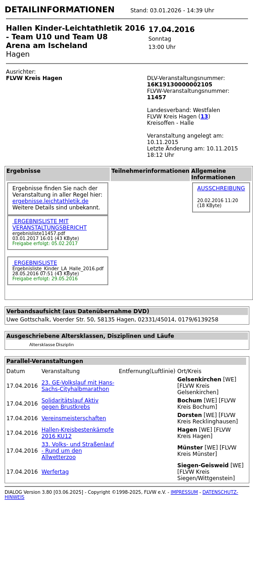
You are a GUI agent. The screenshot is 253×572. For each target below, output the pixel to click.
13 (204, 116)
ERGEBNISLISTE (34, 263)
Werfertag (55, 472)
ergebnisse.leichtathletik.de (50, 201)
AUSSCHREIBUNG (221, 188)
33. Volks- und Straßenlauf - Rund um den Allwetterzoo (78, 450)
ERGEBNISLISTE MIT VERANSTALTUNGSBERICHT (49, 224)
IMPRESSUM (184, 492)
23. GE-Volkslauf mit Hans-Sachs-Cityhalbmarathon (78, 386)
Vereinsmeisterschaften (74, 418)
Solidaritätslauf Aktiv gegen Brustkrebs (70, 403)
